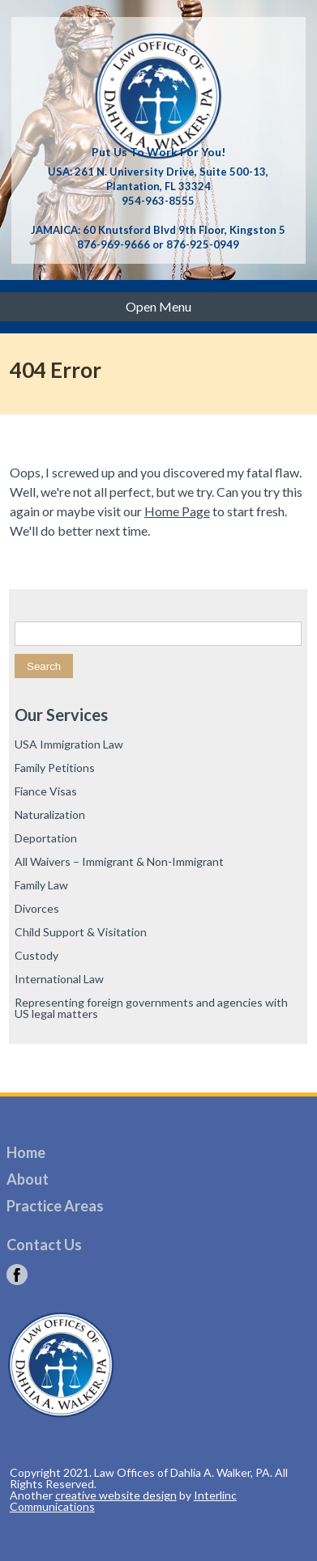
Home (25, 1152)
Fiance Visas (46, 791)
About (27, 1179)
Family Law (41, 885)
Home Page (177, 511)
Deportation (46, 838)
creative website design (116, 1495)
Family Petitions (55, 767)
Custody (36, 955)
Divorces (37, 908)
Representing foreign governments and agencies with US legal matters (151, 1007)
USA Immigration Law (69, 744)
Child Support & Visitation (81, 932)
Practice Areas (55, 1206)
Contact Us (44, 1244)
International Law (59, 979)
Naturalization (50, 814)
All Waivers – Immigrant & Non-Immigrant (119, 861)
